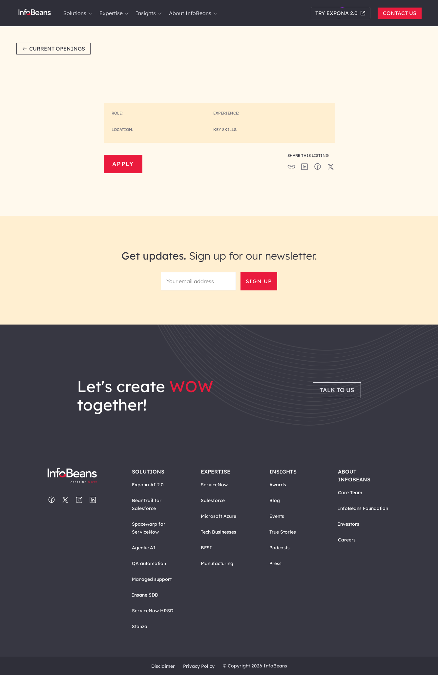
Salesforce (213, 500)
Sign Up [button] (259, 281)
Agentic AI (144, 548)
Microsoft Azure (218, 516)
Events (276, 516)
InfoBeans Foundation (363, 508)
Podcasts (279, 548)
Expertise (113, 13)
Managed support (152, 579)
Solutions (77, 13)
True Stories (282, 532)
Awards (277, 485)
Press (275, 563)
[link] (90, 13)
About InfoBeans (193, 13)
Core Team (350, 493)
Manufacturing (217, 563)
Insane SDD (145, 595)
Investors (348, 524)
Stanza (139, 626)
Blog (274, 500)
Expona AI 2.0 (148, 485)
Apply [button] (123, 164)
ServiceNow (214, 485)
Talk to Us (337, 390)
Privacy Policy (199, 666)
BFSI (206, 548)
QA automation (149, 563)
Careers (347, 540)
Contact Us (399, 13)
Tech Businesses (218, 532)
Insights (148, 13)
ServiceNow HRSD (152, 611)
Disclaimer (163, 666)
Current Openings (53, 48)
